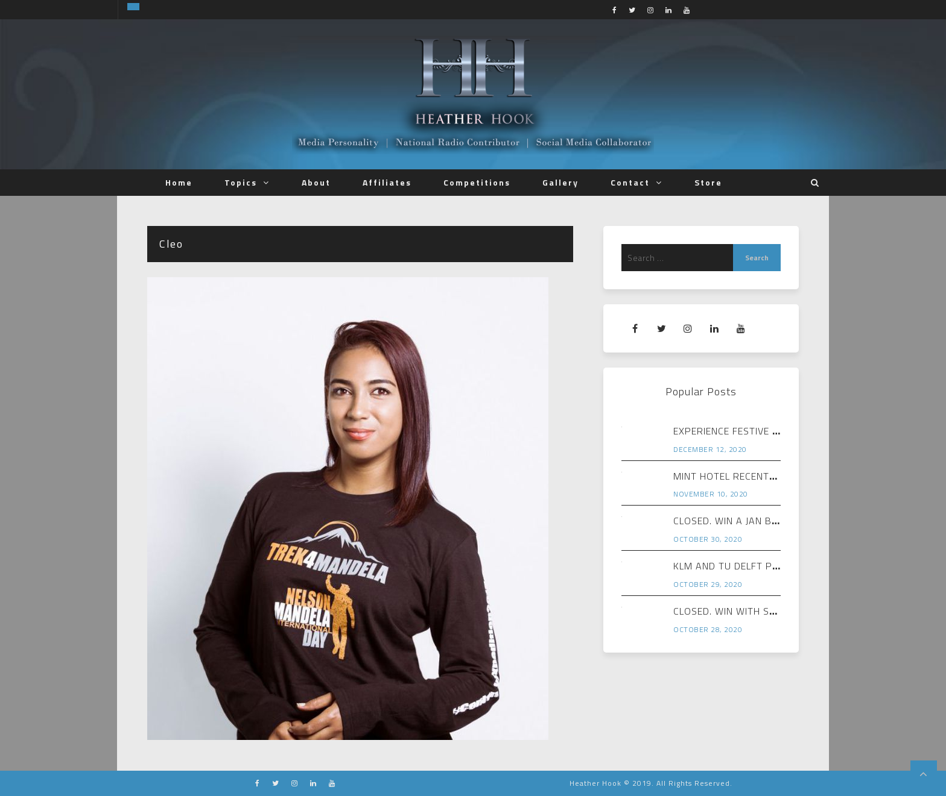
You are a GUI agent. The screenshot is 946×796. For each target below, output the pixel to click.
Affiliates (387, 182)
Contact (630, 182)
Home (178, 182)
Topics (240, 182)
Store (708, 182)
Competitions (476, 182)
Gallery (560, 182)
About (316, 182)
